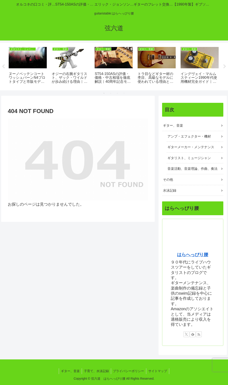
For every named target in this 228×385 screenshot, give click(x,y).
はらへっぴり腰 (192, 254)
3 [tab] (117, 93)
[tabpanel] (28, 65)
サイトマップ (158, 371)
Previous (3, 66)
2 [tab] (110, 93)
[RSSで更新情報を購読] (199, 334)
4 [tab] (124, 93)
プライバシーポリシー (129, 371)
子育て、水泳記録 (96, 371)
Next (224, 66)
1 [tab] (104, 93)
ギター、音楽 (69, 371)
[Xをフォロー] (186, 334)
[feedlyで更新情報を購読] (192, 334)
